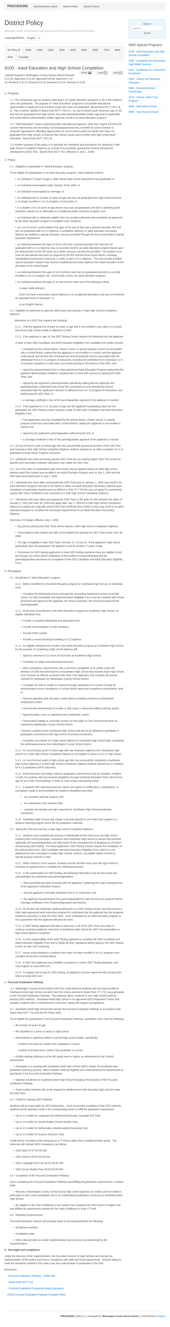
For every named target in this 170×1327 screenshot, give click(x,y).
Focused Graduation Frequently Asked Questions (36, 1288)
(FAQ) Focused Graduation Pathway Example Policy (36, 1294)
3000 (62, 50)
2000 (50, 50)
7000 (106, 50)
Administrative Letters (45, 6)
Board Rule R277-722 (21, 1282)
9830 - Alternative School (143, 106)
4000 (73, 50)
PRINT (86, 72)
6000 (95, 50)
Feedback (161, 1316)
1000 (39, 50)
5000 (84, 50)
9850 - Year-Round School (143, 111)
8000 (117, 50)
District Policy (70, 6)
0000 (28, 50)
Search (147, 23)
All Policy (13, 50)
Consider (23, 57)
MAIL (117, 72)
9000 (10, 57)
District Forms (91, 6)
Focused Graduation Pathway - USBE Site (31, 1275)
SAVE (102, 72)
